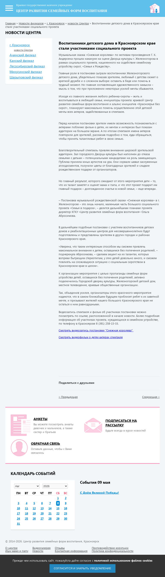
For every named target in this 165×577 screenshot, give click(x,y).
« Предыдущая (68, 396)
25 (26, 518)
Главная (10, 23)
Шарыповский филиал (26, 77)
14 (49, 508)
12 (34, 508)
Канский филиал (22, 60)
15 (57, 508)
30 (65, 518)
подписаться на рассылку (121, 422)
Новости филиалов (31, 23)
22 (57, 513)
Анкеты (40, 419)
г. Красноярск (55, 23)
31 (18, 523)
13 (42, 508)
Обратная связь (45, 443)
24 (18, 518)
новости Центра (78, 23)
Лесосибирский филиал (27, 66)
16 (65, 508)
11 (26, 508)
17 (18, 513)
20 (42, 513)
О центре (11, 548)
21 (49, 513)
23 (65, 513)
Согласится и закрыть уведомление (82, 568)
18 (26, 513)
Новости (37, 551)
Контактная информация (71, 551)
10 (18, 508)
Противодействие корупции (110, 548)
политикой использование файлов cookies (123, 560)
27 (42, 518)
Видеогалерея (41, 548)
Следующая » (151, 396)
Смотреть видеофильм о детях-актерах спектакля (91, 337)
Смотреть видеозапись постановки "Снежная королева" (96, 330)
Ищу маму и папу (16, 551)
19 (34, 513)
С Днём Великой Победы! (99, 493)
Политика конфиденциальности (112, 551)
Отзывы (60, 548)
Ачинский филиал (23, 55)
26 (34, 518)
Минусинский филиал (26, 72)
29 (57, 518)
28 (49, 518)
